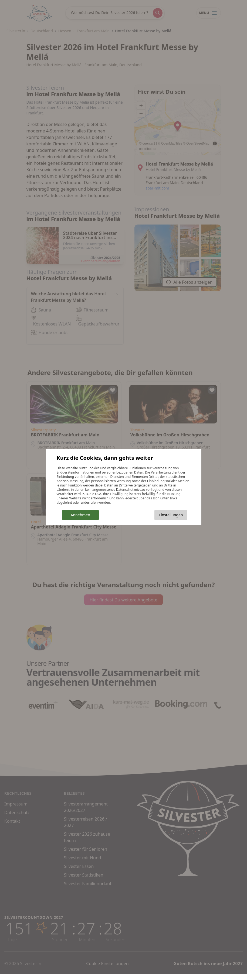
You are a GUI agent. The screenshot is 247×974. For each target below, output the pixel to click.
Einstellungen (171, 514)
